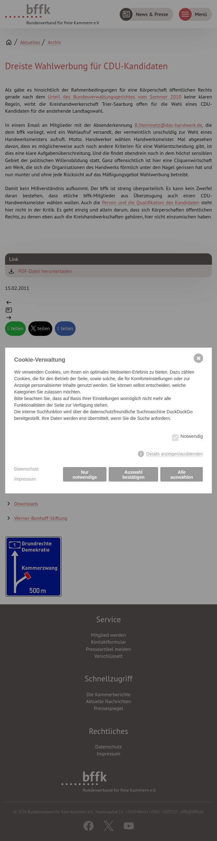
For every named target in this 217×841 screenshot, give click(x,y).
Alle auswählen (181, 475)
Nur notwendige (84, 475)
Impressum (25, 479)
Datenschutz (26, 468)
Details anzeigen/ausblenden (174, 453)
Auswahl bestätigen (134, 475)
